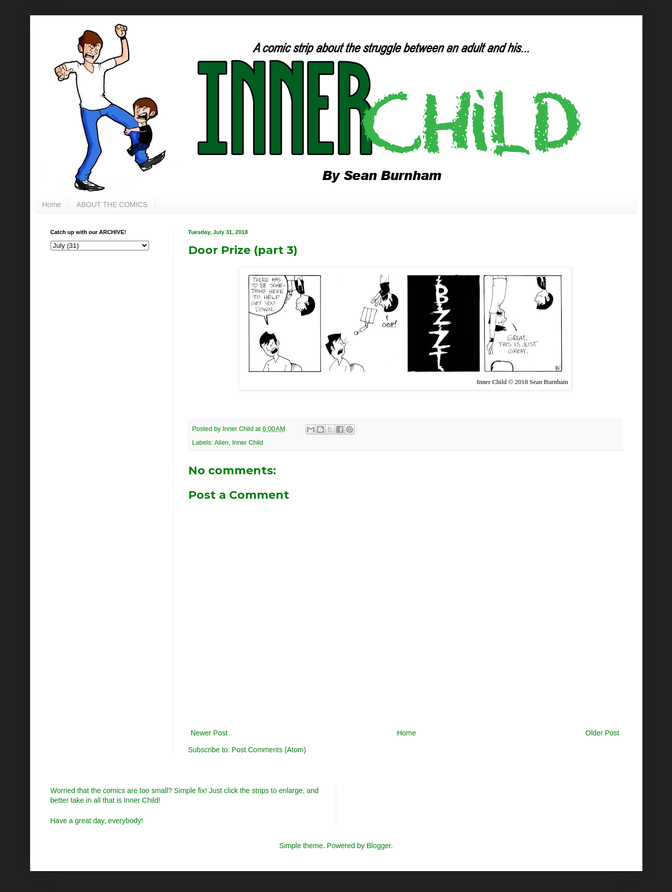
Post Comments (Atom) (269, 750)
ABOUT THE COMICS (112, 204)
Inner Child (247, 442)
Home (51, 204)
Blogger (378, 846)
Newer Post (209, 733)
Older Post (602, 733)
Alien (221, 442)
